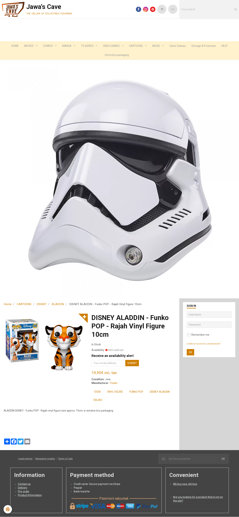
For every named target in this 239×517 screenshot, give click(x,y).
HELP (225, 45)
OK (190, 352)
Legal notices (25, 458)
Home (8, 304)
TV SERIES (87, 45)
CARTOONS (136, 45)
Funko (113, 383)
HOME (14, 45)
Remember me (198, 335)
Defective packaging (117, 55)
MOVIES (29, 45)
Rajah (98, 400)
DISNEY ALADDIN (160, 391)
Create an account (195, 344)
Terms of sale (65, 458)
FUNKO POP (136, 391)
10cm (97, 391)
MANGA (67, 45)
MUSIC (157, 45)
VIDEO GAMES (111, 45)
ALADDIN (58, 304)
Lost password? (213, 344)
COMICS (48, 45)
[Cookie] (8, 509)
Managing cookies (45, 458)
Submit (132, 363)
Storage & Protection (204, 45)
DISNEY (41, 304)
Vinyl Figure (115, 391)
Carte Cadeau (178, 45)
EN (172, 9)
